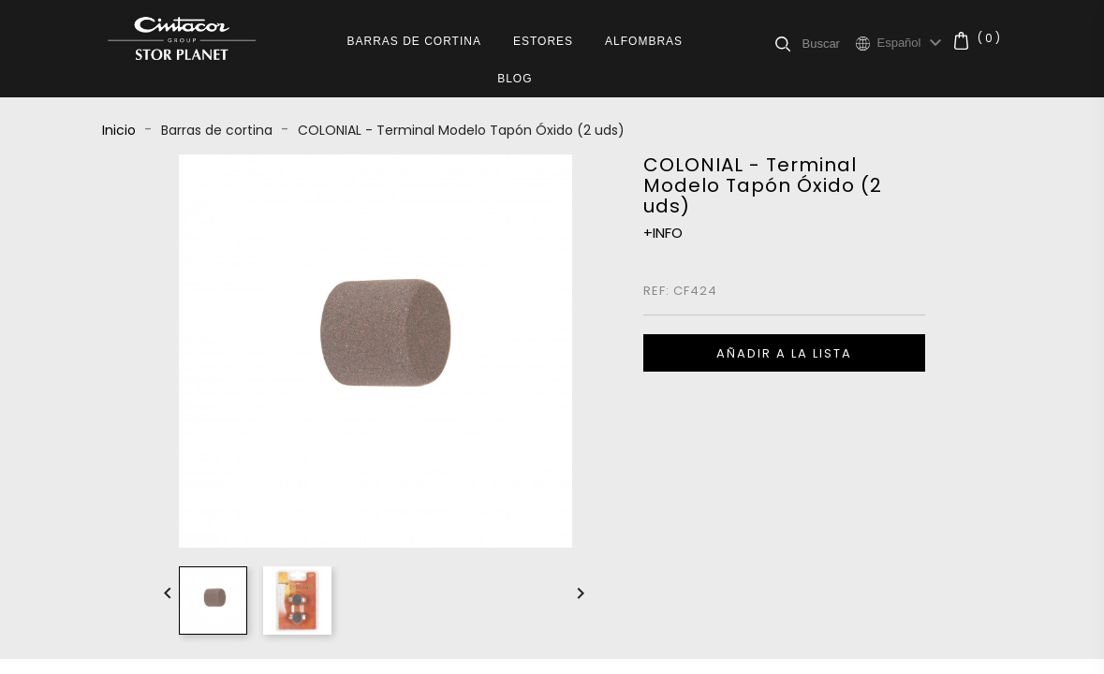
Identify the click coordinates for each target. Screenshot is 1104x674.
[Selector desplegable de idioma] (911, 43)
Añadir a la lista (784, 353)
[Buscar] (828, 43)
